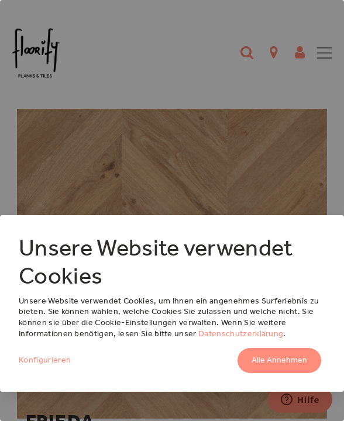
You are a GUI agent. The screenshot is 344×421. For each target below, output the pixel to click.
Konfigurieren (45, 360)
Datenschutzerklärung (240, 334)
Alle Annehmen (279, 360)
